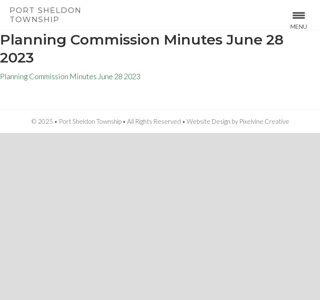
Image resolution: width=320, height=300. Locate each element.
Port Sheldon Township (46, 15)
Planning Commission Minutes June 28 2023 (70, 76)
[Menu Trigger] (299, 19)
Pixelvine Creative (264, 121)
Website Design (208, 121)
